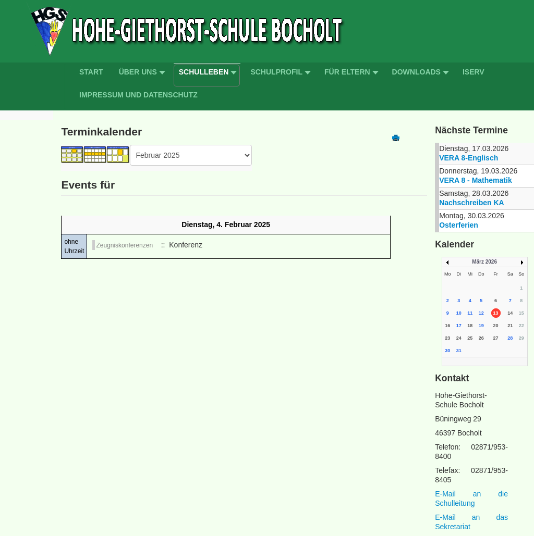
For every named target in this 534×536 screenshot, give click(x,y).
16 (447, 325)
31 (459, 350)
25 (469, 338)
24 (459, 338)
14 (510, 313)
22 (521, 325)
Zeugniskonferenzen (124, 245)
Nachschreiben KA (471, 202)
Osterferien (458, 225)
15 (521, 313)
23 (447, 338)
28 (510, 338)
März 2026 (484, 262)
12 (481, 313)
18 (469, 325)
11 (469, 313)
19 (481, 325)
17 (459, 325)
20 (496, 325)
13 (496, 313)
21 (510, 325)
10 (459, 313)
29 (521, 338)
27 (496, 338)
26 (481, 338)
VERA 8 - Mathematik (475, 180)
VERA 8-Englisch (468, 158)
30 (447, 350)
